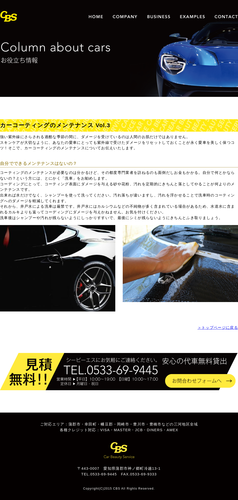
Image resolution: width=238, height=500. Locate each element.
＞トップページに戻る (218, 328)
